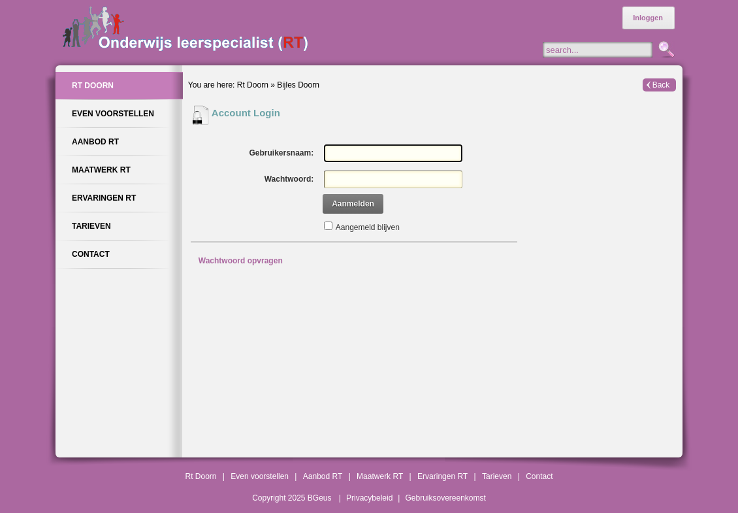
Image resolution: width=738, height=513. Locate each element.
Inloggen (648, 18)
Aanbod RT (323, 476)
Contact (539, 476)
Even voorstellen (260, 476)
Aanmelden (353, 203)
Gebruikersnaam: (281, 152)
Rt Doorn (252, 85)
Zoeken (665, 50)
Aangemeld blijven (368, 227)
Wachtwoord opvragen (241, 260)
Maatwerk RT (380, 476)
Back (661, 85)
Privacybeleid (369, 498)
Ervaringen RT (442, 476)
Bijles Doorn (298, 85)
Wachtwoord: (289, 179)
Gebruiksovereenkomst (445, 498)
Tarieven (496, 476)
